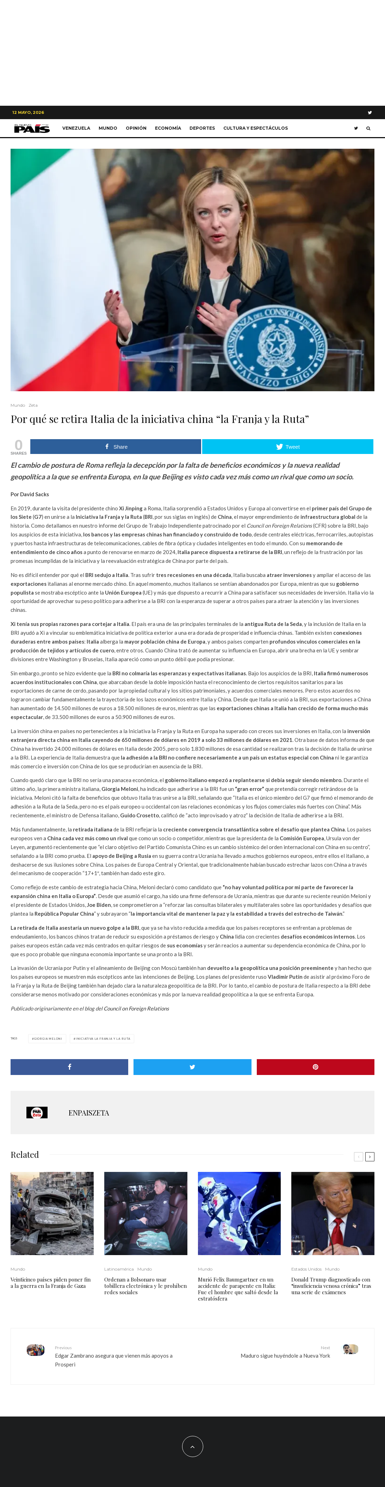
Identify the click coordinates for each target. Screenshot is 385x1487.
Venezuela (76, 128)
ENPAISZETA (89, 1112)
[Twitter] (369, 112)
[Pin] (315, 1067)
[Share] (69, 1067)
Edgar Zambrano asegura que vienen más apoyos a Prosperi (121, 1356)
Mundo (108, 128)
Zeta (33, 405)
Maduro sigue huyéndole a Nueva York (264, 1351)
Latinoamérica (119, 1269)
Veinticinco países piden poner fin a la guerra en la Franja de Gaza (51, 1282)
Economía (168, 128)
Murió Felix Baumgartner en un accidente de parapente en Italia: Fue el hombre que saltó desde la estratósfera (238, 1289)
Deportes (202, 128)
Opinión (136, 128)
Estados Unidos (306, 1269)
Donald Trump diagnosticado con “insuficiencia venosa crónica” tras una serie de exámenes (331, 1285)
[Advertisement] (192, 53)
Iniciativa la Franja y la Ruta (103, 1038)
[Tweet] (192, 1067)
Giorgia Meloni (48, 1038)
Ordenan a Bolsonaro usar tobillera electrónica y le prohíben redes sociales (145, 1285)
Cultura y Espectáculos (255, 128)
